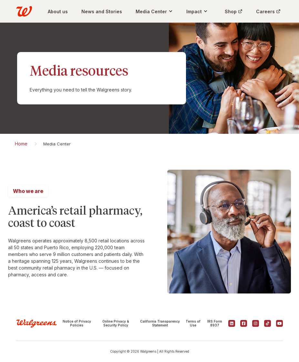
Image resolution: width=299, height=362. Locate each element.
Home (21, 143)
